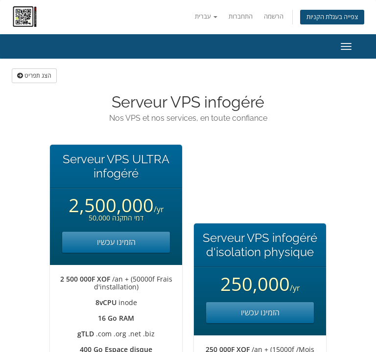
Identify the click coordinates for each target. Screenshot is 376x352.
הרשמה (273, 16)
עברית (206, 16)
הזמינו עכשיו (116, 242)
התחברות (241, 16)
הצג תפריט (34, 75)
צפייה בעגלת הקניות (332, 17)
